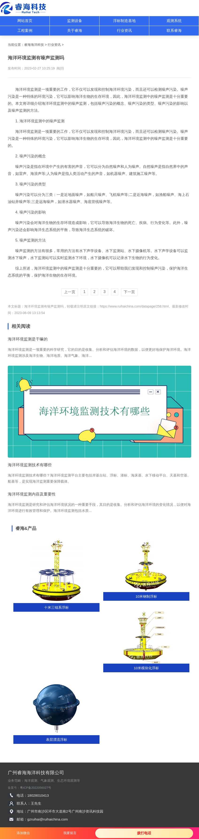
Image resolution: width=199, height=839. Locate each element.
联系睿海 (174, 31)
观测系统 (174, 21)
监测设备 (74, 21)
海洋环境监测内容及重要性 (32, 494)
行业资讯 (124, 31)
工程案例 (24, 31)
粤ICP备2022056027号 (35, 787)
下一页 (129, 292)
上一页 (69, 292)
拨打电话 (144, 833)
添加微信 (23, 833)
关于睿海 (74, 31)
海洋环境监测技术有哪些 (30, 465)
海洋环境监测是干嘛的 (28, 339)
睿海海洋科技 (34, 45)
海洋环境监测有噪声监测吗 (44, 306)
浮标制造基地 (124, 21)
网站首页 (24, 21)
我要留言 (70, 833)
